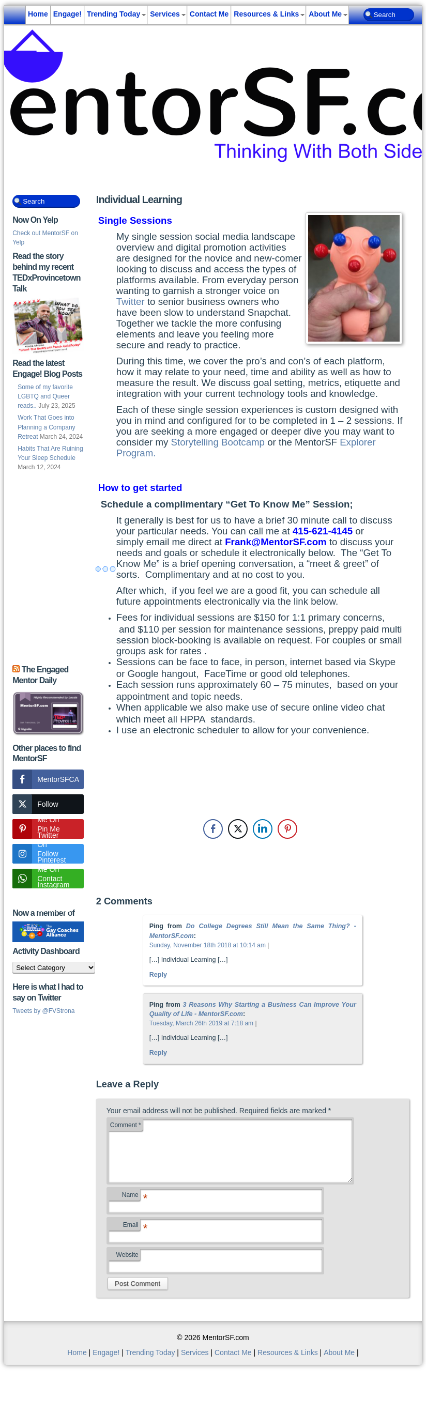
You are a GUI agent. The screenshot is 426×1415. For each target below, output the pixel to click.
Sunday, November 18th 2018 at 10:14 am (207, 945)
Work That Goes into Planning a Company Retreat (46, 427)
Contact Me (209, 14)
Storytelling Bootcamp (218, 442)
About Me (325, 14)
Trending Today (113, 14)
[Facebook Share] (213, 829)
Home (38, 14)
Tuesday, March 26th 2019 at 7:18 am (201, 1023)
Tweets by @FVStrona (43, 1010)
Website (127, 1267)
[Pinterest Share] (287, 829)
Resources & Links (266, 14)
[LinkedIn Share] (262, 829)
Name (131, 1208)
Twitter (130, 301)
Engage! (67, 14)
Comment (125, 1125)
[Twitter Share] (238, 829)
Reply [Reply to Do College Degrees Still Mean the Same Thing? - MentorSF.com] (158, 974)
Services (165, 14)
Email (131, 1238)
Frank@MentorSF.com (276, 541)
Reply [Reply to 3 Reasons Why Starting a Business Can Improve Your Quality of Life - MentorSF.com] (158, 1052)
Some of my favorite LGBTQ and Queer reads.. (45, 396)
